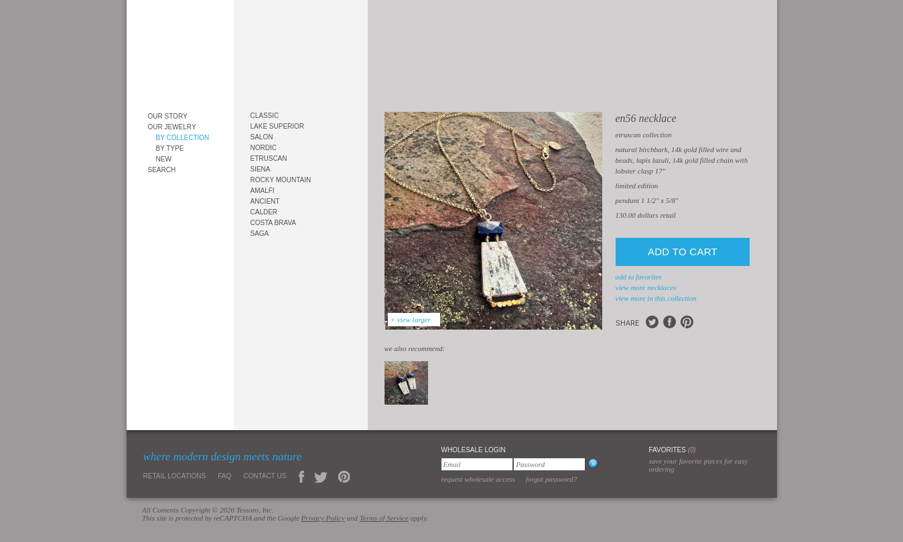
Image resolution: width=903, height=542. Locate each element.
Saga (260, 233)
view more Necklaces (646, 287)
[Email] (476, 464)
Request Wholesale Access (478, 479)
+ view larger (411, 320)
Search (162, 170)
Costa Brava (273, 222)
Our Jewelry (172, 127)
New (163, 159)
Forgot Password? (551, 479)
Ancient (265, 201)
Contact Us (264, 476)
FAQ (224, 476)
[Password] (549, 464)
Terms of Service (384, 518)
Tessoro (180, 51)
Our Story (168, 116)
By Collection (183, 137)
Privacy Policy (323, 518)
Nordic (264, 147)
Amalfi (263, 190)
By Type (170, 148)
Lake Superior (278, 126)
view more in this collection (656, 298)
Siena (261, 169)
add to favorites (639, 277)
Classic (265, 115)
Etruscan (269, 158)
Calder (264, 212)
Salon (262, 137)
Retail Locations (174, 476)
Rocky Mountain (281, 180)
